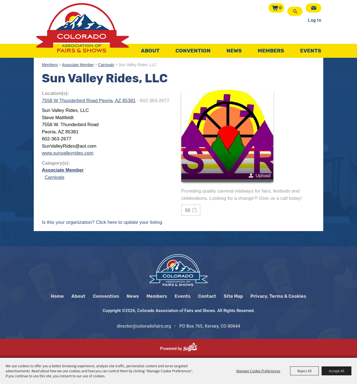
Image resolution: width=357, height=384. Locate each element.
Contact (207, 296)
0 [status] (281, 7)
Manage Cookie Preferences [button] (258, 371)
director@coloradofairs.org (144, 326)
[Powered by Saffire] (192, 348)
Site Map (233, 296)
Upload (263, 175)
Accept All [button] (336, 371)
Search (295, 11)
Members (271, 48)
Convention (193, 48)
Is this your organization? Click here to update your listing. (102, 222)
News (234, 48)
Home (57, 296)
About (150, 48)
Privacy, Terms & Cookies (278, 296)
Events (310, 48)
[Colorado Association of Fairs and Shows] (82, 27)
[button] (227, 136)
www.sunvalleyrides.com (67, 153)
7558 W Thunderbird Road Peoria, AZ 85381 (89, 100)
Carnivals (106, 65)
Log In (314, 17)
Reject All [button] (304, 371)
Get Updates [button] (313, 8)
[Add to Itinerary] (194, 210)
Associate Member (78, 65)
